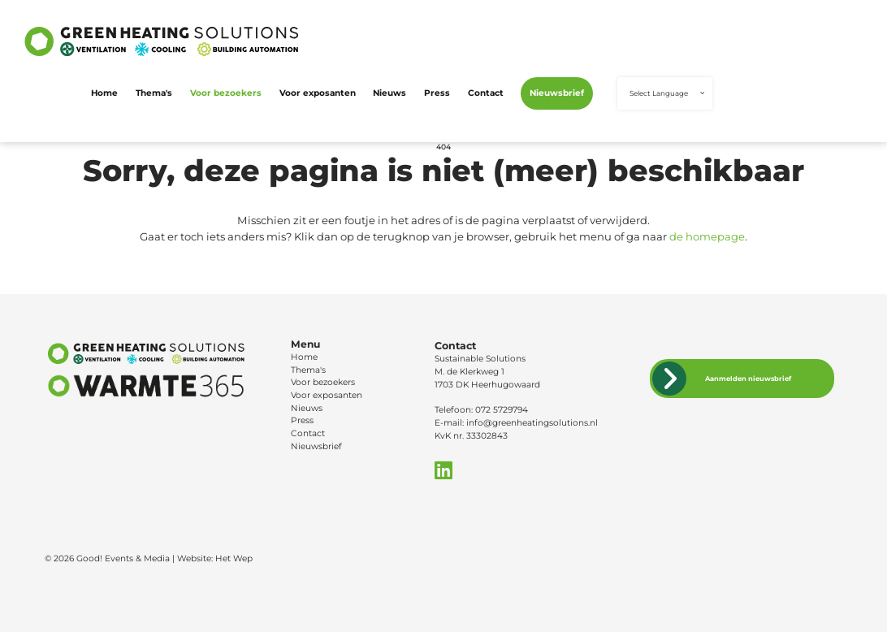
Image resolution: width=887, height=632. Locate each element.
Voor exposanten (317, 93)
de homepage (707, 236)
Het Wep (234, 558)
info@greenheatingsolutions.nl (532, 423)
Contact (486, 93)
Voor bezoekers (226, 93)
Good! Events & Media (123, 558)
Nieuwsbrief (557, 93)
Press (437, 93)
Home (104, 93)
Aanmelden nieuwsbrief (748, 378)
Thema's (154, 93)
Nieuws (389, 93)
